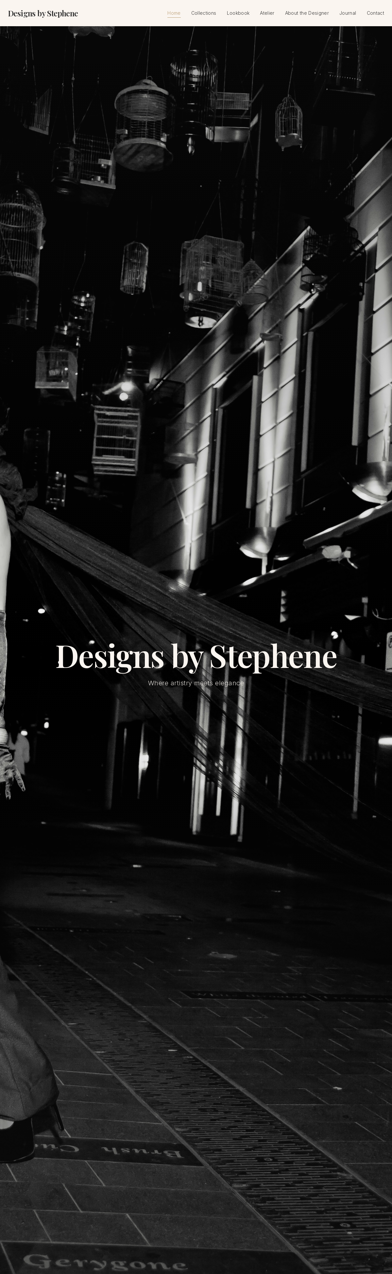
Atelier (267, 13)
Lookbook (238, 13)
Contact (375, 13)
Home (173, 13)
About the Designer (307, 13)
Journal (347, 13)
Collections (203, 13)
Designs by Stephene (43, 13)
